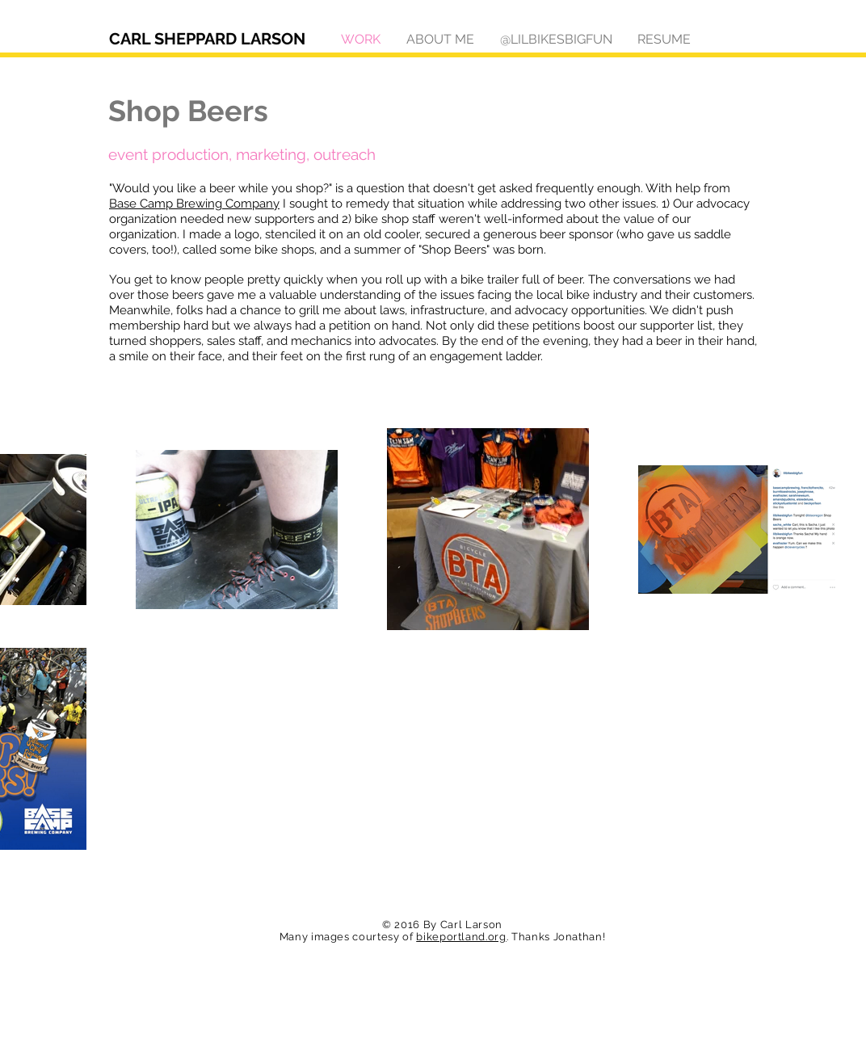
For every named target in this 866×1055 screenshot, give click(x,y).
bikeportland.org (461, 937)
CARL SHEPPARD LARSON (207, 38)
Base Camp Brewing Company (194, 203)
